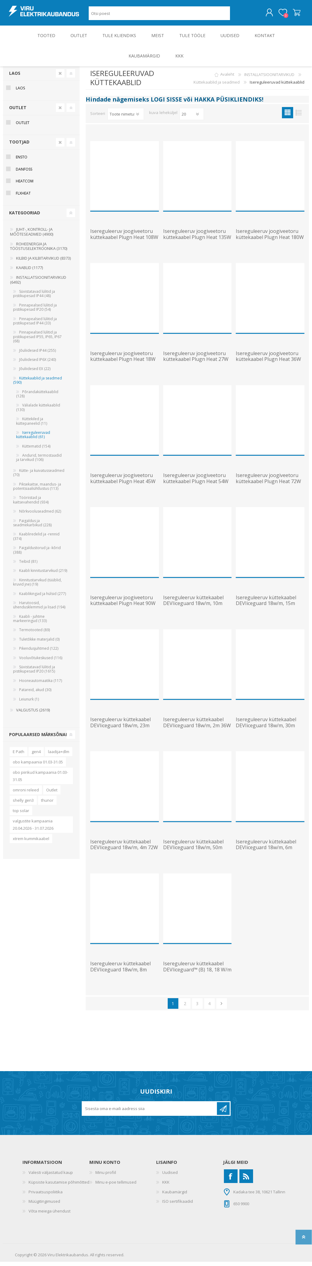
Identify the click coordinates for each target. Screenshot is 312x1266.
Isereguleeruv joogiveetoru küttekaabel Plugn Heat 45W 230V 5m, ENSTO (123, 485)
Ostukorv (290, 15)
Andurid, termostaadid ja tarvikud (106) (39, 461)
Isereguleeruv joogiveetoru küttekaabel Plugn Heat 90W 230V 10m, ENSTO (123, 608)
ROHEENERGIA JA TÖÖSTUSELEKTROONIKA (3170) (38, 250)
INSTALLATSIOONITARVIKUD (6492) (38, 284)
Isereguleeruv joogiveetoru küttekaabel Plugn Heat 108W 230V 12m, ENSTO (124, 241)
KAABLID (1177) (29, 272)
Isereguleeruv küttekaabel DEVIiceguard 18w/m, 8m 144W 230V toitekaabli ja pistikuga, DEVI (120, 976)
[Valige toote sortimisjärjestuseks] (126, 118)
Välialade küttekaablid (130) (38, 411)
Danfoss (24, 173)
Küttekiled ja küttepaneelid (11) (31, 425)
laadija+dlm (58, 756)
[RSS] (246, 1180)
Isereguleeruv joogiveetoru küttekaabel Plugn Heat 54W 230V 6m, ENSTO (195, 485)
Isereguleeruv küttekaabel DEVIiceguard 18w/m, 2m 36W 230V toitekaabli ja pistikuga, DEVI (197, 732)
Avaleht (227, 78)
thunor (47, 804)
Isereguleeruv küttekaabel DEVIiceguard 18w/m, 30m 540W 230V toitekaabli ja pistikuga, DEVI (266, 732)
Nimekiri (298, 117)
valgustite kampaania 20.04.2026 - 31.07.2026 (33, 828)
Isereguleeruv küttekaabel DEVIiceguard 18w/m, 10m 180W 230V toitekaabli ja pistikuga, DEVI (193, 610)
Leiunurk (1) (29, 703)
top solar (21, 815)
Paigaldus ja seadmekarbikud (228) (32, 527)
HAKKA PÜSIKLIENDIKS (228, 103)
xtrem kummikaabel (31, 843)
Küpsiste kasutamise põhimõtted (59, 1186)
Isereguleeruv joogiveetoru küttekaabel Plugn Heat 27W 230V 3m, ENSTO (195, 363)
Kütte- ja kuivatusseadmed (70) (38, 477)
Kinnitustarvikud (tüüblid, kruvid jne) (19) (37, 586)
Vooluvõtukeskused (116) (40, 662)
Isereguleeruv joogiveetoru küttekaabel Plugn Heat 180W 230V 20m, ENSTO (270, 241)
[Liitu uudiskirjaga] (150, 1112)
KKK (166, 1186)
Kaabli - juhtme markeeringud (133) (30, 623)
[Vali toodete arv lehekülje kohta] (192, 118)
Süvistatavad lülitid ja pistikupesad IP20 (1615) (34, 673)
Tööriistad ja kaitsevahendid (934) (31, 504)
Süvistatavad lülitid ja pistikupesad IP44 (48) (34, 298)
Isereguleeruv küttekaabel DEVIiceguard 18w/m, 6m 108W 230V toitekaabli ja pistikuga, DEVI (266, 854)
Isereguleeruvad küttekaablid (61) (33, 439)
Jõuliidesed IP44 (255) (37, 354)
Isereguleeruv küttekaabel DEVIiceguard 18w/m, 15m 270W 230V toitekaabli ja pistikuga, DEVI (266, 610)
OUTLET (17, 112)
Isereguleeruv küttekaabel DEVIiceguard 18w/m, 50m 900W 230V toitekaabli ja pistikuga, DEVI (193, 854)
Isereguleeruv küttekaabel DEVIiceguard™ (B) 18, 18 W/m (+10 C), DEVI (197, 974)
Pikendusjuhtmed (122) (38, 652)
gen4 (36, 756)
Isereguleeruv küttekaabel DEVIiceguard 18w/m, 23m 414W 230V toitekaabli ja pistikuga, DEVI (120, 732)
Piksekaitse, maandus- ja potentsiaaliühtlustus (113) (37, 490)
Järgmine (221, 1007)
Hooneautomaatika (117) (40, 684)
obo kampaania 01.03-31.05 (38, 766)
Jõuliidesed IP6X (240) (37, 363)
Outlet (51, 794)
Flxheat (23, 197)
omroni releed (26, 794)
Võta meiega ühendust (49, 1215)
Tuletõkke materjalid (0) (39, 643)
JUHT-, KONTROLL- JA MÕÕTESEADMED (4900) (31, 236)
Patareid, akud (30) (35, 694)
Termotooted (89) (34, 634)
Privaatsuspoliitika (46, 1196)
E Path (18, 756)
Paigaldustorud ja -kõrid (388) (37, 554)
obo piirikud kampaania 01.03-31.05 (40, 780)
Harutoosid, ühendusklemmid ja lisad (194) (39, 609)
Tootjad (19, 146)
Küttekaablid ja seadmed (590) (37, 384)
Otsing (237, 15)
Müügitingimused (44, 1205)
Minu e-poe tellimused (115, 1186)
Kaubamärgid (174, 1196)
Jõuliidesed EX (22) (34, 372)
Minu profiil (105, 1176)
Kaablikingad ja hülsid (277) (42, 597)
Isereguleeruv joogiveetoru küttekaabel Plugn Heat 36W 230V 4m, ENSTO (268, 363)
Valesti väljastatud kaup (51, 1176)
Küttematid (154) (36, 450)
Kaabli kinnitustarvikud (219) (43, 574)
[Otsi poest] (159, 15)
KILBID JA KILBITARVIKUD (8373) (43, 262)
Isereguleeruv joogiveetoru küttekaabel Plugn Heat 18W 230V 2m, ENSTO (123, 363)
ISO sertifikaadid (177, 1205)
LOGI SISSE (166, 103)
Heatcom (24, 185)
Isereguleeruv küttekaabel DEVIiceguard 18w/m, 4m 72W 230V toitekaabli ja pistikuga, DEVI (124, 854)
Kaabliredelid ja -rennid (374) (36, 540)
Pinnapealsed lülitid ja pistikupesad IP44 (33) (35, 325)
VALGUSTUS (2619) (33, 714)
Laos (14, 77)
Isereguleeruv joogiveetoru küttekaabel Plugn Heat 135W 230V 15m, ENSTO (197, 241)
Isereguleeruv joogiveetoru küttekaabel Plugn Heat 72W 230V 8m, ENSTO (268, 485)
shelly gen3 (23, 804)
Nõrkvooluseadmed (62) (40, 515)
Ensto (21, 161)
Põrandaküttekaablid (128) (37, 398)
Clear (60, 77)
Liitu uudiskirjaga (223, 1112)
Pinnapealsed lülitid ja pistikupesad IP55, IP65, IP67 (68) (37, 341)
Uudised (170, 1176)
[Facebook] (231, 1180)
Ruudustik (287, 117)
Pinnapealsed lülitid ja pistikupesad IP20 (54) (35, 311)
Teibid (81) (28, 565)
